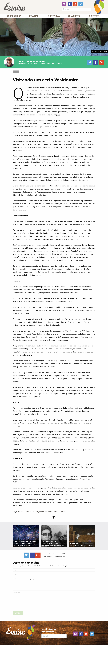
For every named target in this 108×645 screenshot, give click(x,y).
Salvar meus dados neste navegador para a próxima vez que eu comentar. (33, 579)
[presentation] (26, 585)
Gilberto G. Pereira (25, 61)
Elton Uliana (19, 545)
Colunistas (74, 16)
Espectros (74, 543)
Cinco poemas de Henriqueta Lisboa (50, 542)
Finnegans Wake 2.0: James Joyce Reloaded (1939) (25, 542)
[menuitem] (14, 16)
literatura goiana (59, 511)
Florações (61, 545)
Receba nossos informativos (54, 633)
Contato (94, 16)
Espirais (89, 545)
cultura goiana (38, 511)
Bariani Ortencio (24, 511)
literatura (48, 511)
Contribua (54, 16)
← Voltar (16, 72)
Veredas (41, 61)
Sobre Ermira (14, 16)
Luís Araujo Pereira (50, 545)
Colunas (33, 16)
